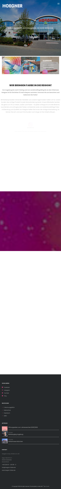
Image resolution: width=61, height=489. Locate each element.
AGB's (4, 416)
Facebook (6, 387)
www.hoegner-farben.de (8, 470)
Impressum (6, 413)
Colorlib (47, 486)
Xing (4, 396)
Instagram (6, 390)
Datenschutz (6, 410)
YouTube (5, 393)
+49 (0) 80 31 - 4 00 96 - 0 (9, 464)
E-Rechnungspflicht (8, 407)
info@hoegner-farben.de (9, 467)
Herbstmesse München (15, 441)
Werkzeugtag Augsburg (15, 434)
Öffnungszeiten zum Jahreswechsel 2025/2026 (23, 427)
